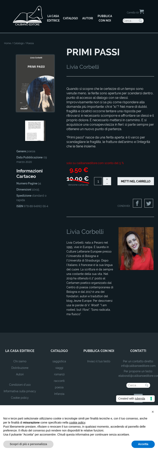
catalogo (59, 351)
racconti (59, 380)
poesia (59, 387)
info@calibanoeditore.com (138, 365)
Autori (20, 374)
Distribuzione (19, 367)
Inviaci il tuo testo (98, 361)
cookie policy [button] (77, 422)
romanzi (59, 374)
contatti (138, 351)
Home (7, 43)
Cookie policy (20, 397)
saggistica (59, 361)
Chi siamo (19, 361)
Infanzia (59, 393)
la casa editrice (19, 351)
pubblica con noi (98, 351)
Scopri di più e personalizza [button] (28, 444)
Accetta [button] (143, 444)
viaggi (59, 367)
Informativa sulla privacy (20, 391)
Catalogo (19, 43)
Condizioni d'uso (20, 384)
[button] (152, 411)
